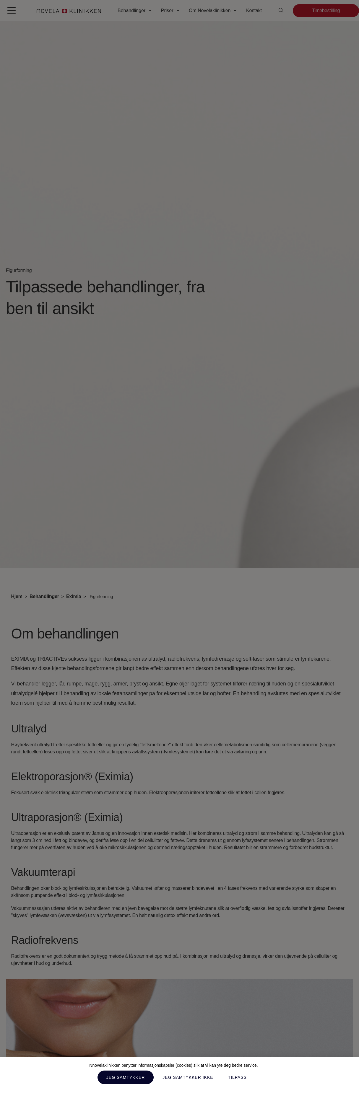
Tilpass (237, 1077)
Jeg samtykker (125, 1077)
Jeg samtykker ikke (188, 1077)
